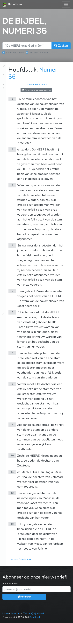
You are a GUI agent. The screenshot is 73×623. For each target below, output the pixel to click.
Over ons (16, 613)
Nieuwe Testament (39, 52)
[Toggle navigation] (66, 4)
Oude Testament (15, 52)
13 (12, 524)
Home (5, 613)
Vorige (4, 77)
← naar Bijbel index (36, 84)
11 (12, 472)
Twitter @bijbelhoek (33, 613)
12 (12, 493)
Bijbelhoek (12, 4)
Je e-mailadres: (10, 583)
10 (12, 455)
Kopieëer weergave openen (36, 89)
